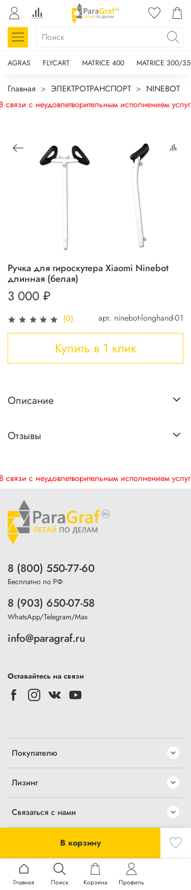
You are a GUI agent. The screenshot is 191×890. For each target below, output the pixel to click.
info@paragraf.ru (46, 638)
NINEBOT (163, 88)
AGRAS (19, 63)
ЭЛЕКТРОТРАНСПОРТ (91, 88)
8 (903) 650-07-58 (51, 603)
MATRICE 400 (103, 63)
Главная (22, 88)
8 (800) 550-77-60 (51, 568)
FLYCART (56, 63)
